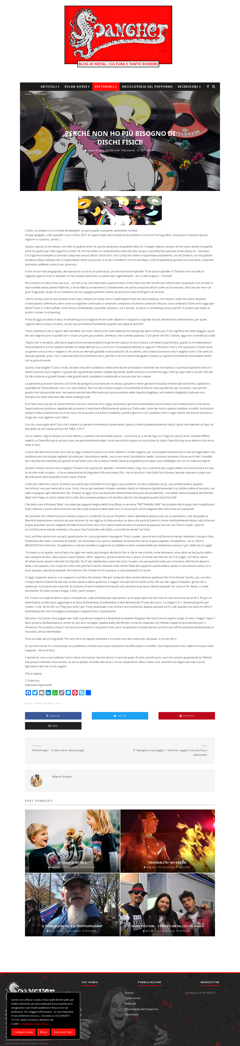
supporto (50, 703)
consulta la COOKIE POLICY (35, 1023)
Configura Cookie (23, 1032)
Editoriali (104, 86)
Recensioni (188, 86)
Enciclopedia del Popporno (147, 86)
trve (60, 703)
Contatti (70, 988)
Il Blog (69, 983)
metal (39, 703)
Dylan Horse (76, 86)
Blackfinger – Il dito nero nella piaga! (74, 738)
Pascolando (128, 150)
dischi (29, 703)
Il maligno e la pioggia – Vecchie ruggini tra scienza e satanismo (164, 740)
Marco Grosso (94, 150)
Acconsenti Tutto (63, 1032)
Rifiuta (43, 1032)
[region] (43, 1015)
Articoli (49, 86)
